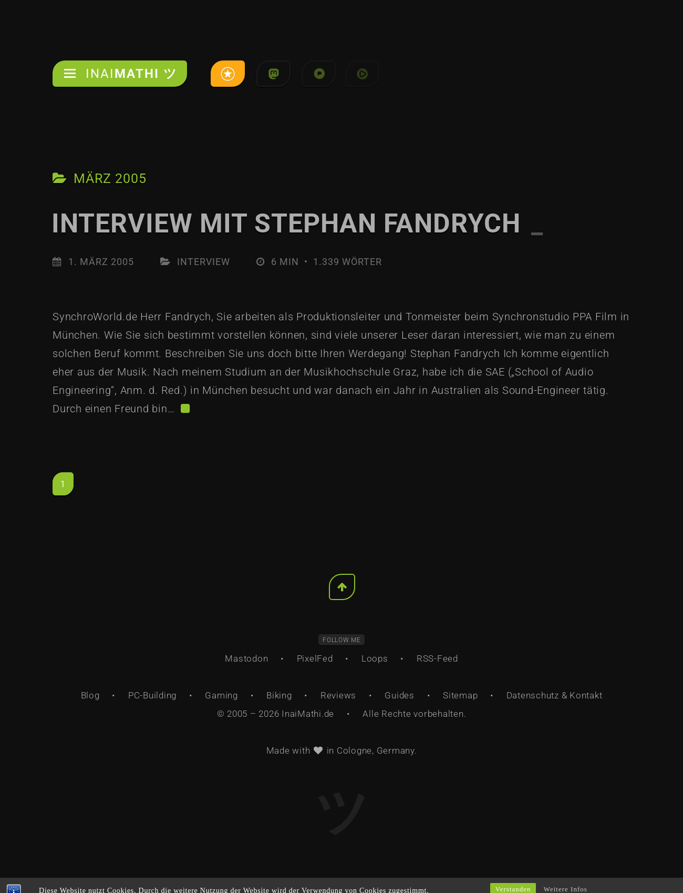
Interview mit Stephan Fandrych (297, 223)
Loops (374, 658)
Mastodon (246, 658)
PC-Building (152, 695)
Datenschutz (532, 695)
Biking (279, 695)
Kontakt (586, 695)
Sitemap (460, 695)
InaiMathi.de (308, 713)
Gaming (221, 695)
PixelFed (315, 658)
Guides (400, 695)
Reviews (338, 695)
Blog (90, 695)
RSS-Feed (437, 658)
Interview (203, 261)
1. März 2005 (101, 261)
